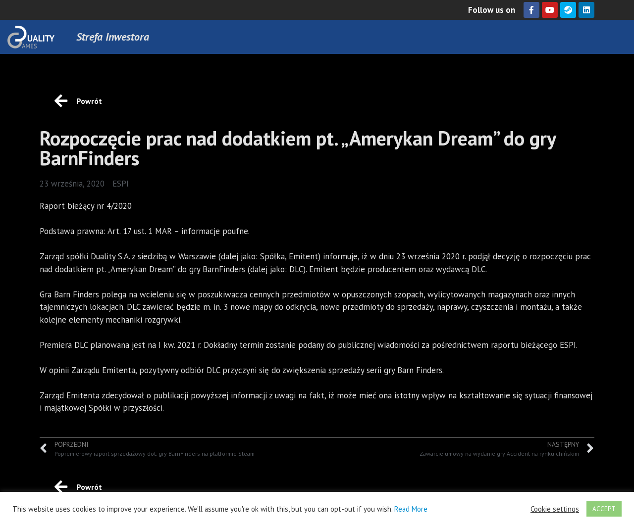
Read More (410, 509)
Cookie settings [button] (554, 509)
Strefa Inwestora (112, 37)
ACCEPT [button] (604, 509)
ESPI (120, 183)
